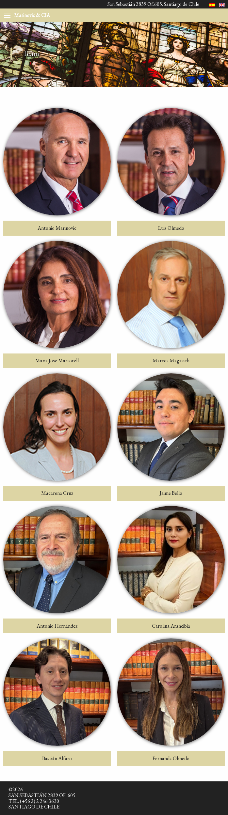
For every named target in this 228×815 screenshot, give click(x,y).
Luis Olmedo (171, 228)
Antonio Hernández (57, 625)
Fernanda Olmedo (171, 758)
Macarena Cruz (57, 493)
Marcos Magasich (171, 360)
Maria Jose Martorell (57, 360)
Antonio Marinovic (57, 228)
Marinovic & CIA (32, 15)
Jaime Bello (171, 493)
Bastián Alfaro (57, 758)
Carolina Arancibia (171, 625)
